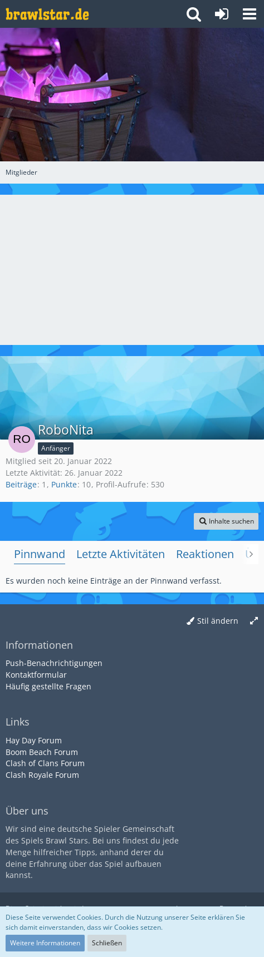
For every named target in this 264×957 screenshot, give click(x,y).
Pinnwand (39, 553)
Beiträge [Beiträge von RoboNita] (21, 484)
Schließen (107, 943)
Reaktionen (205, 553)
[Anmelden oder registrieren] (222, 14)
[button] (249, 14)
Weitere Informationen (45, 943)
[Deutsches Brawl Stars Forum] (47, 14)
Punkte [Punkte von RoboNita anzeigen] (64, 484)
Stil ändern (217, 620)
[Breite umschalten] (254, 621)
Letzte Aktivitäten (120, 553)
